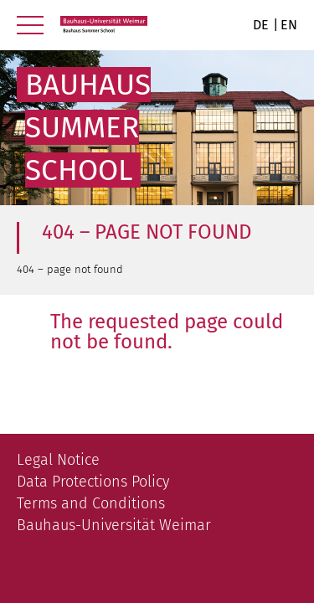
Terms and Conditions (91, 503)
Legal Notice (58, 460)
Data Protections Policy (93, 481)
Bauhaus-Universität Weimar (114, 525)
